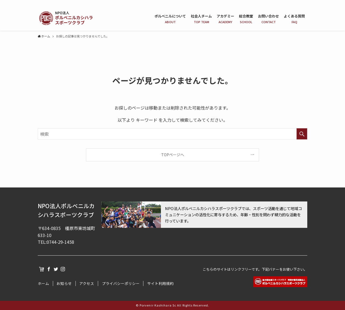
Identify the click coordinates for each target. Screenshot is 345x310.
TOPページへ (172, 154)
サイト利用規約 (160, 283)
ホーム (43, 283)
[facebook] (289, 3)
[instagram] (303, 3)
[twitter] (296, 3)
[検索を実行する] (301, 134)
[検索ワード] (172, 134)
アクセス (86, 283)
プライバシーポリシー (121, 283)
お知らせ (64, 283)
